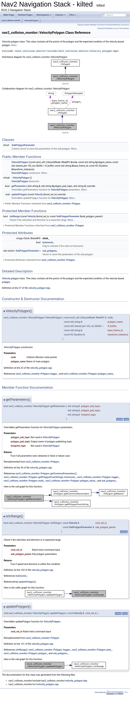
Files (72, 15)
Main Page (9, 15)
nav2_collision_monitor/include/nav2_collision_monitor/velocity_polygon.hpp (66, 51)
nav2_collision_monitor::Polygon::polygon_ (26, 653)
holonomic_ (48, 242)
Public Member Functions (94, 25)
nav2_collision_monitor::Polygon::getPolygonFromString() (33, 477)
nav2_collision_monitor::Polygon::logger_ (37, 373)
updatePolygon (19, 194)
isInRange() (22, 649)
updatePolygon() (27, 581)
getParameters (19, 186)
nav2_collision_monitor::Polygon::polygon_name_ (88, 373)
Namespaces (44, 15)
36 (22, 467)
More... (14, 45)
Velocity (6, 41)
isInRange (15, 216)
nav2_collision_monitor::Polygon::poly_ (92, 649)
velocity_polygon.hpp (39, 288)
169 (23, 570)
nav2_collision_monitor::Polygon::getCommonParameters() (46, 473)
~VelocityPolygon (20, 177)
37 (20, 288)
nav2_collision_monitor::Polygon (63, 203)
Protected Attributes (105, 28)
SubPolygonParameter (23, 145)
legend (65, 84)
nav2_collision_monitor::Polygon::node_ (24, 480)
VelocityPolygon (31, 20)
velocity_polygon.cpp (41, 368)
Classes (60, 15)
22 (22, 368)
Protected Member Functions (117, 25)
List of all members (121, 28)
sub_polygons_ (50, 250)
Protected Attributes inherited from (39, 260)
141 (23, 644)
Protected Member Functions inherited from (43, 225)
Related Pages (25, 15)
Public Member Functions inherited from (41, 203)
